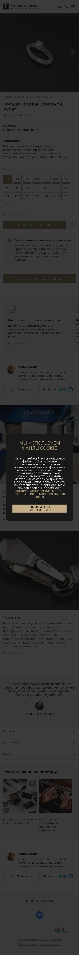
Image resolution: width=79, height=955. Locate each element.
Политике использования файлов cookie (39, 495)
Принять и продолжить (39, 508)
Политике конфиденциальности (38, 491)
